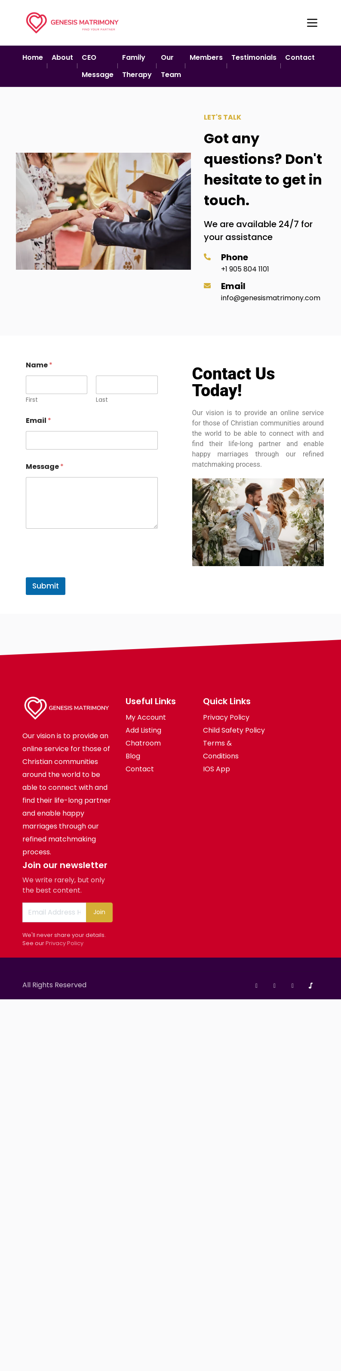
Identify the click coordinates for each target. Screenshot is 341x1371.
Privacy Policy (64, 943)
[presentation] (91, 571)
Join (99, 912)
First (32, 400)
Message (45, 466)
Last (102, 400)
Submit (45, 586)
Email (38, 420)
